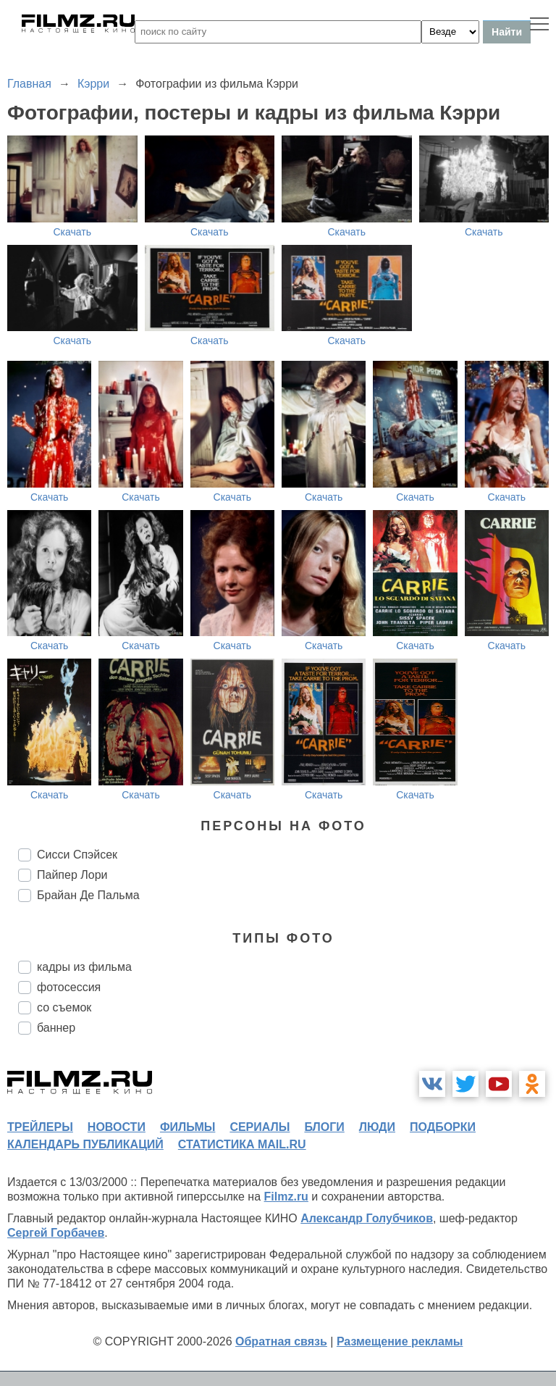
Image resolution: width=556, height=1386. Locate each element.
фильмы (187, 1127)
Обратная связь (281, 1341)
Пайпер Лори (72, 875)
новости (117, 1127)
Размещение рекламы (400, 1341)
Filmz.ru (286, 1196)
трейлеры (40, 1127)
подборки (443, 1127)
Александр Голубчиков (366, 1218)
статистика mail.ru (242, 1144)
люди (377, 1127)
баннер (56, 1028)
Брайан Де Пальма (88, 895)
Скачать (73, 232)
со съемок (64, 1007)
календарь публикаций (85, 1144)
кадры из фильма (84, 967)
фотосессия (69, 987)
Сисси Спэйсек (77, 854)
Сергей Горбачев (55, 1233)
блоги (324, 1127)
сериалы (259, 1127)
